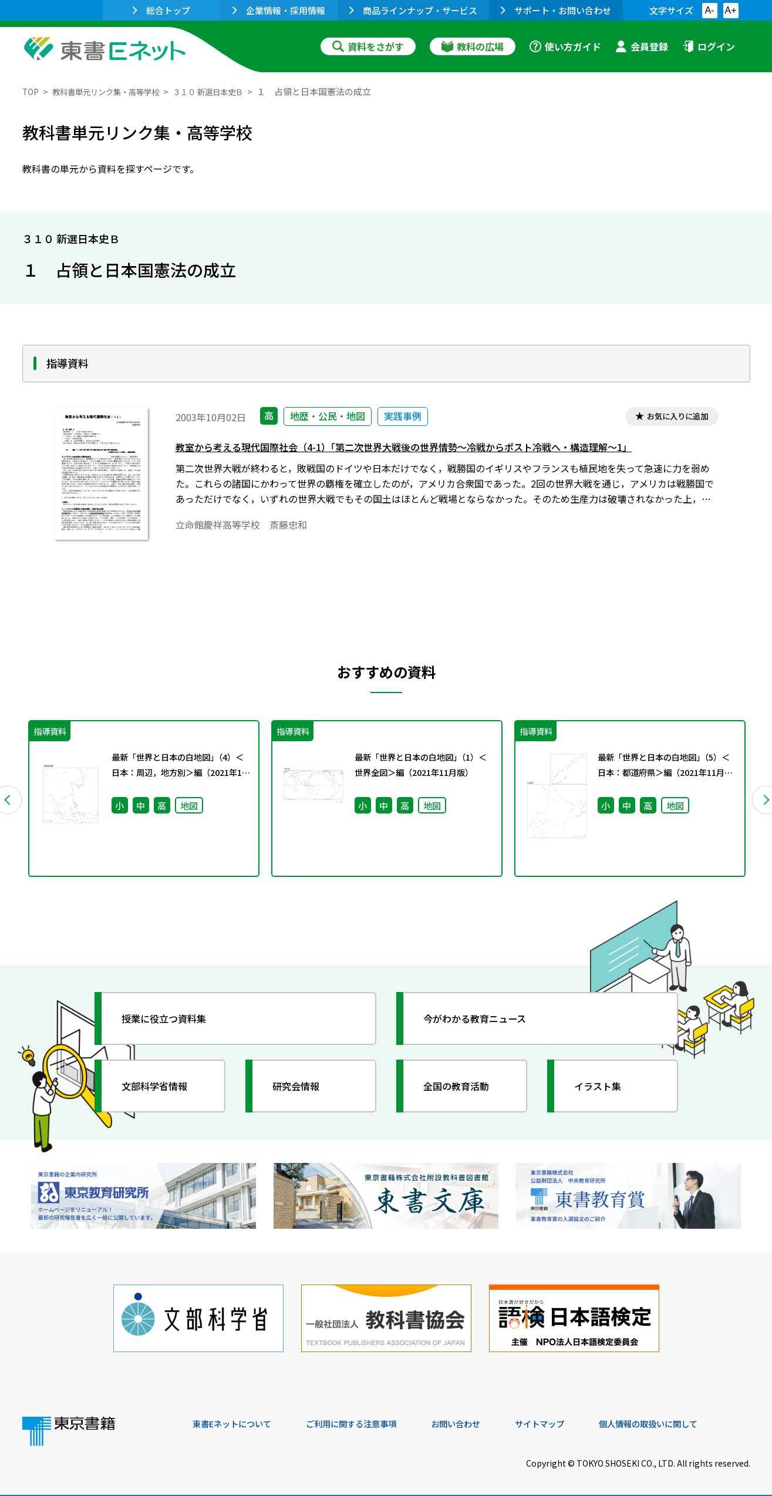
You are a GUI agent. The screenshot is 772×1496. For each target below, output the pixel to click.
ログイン (708, 46)
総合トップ (161, 10)
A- (709, 10)
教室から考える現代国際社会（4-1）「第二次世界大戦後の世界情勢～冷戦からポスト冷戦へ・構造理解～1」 (432, 449)
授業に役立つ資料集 (172, 1022)
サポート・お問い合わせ (556, 10)
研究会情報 (302, 1090)
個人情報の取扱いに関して (694, 1416)
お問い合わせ (484, 1416)
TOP (31, 91)
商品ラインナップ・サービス (413, 10)
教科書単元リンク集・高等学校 (115, 91)
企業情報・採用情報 (278, 10)
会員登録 (641, 46)
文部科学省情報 (162, 1090)
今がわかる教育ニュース (484, 1022)
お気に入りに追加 (672, 417)
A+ (730, 10)
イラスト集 (604, 1090)
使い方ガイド (565, 46)
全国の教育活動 (464, 1090)
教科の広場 (472, 46)
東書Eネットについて (238, 1416)
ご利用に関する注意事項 (369, 1416)
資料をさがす (368, 46)
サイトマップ (575, 1416)
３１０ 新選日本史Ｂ (231, 91)
